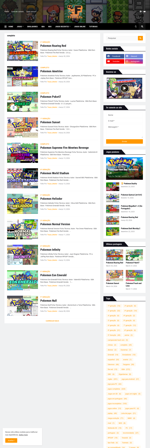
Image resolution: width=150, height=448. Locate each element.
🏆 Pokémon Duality (129, 183)
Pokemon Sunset (50, 122)
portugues (113, 433)
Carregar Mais (52, 321)
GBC (111, 374)
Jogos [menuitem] (19, 26)
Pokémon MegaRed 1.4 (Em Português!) (131, 207)
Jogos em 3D (114, 394)
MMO (131, 418)
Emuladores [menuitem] (32, 26)
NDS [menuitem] (50, 26)
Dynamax (126, 350)
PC (129, 428)
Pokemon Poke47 (50, 96)
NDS (122, 423)
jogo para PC (114, 384)
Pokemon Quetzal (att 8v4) (131, 195)
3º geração (130, 311)
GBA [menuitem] (43, 26)
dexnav (112, 350)
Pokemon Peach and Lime (133, 284)
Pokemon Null (48, 300)
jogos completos (116, 389)
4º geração (129, 316)
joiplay (112, 413)
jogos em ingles (132, 394)
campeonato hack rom (118, 340)
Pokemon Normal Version (55, 224)
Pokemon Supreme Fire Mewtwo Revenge (64, 147)
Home (6, 12)
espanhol (113, 359)
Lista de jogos (128, 413)
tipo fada (113, 443)
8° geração (114, 330)
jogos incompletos (117, 403)
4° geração (113, 316)
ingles (113, 379)
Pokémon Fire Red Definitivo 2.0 (123, 171)
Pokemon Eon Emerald (53, 275)
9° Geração (114, 335)
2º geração (130, 306)
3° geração (114, 311)
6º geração (113, 325)
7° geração (130, 325)
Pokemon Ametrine (51, 71)
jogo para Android (130, 379)
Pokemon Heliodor (51, 198)
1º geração (114, 306)
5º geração (129, 320)
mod (111, 423)
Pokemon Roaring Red (53, 45)
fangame (128, 364)
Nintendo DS (114, 428)
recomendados (130, 433)
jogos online (114, 408)
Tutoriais (127, 443)
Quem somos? (31, 12)
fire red (112, 369)
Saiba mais (23, 435)
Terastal (126, 438)
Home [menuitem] (11, 26)
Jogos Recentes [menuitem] (62, 26)
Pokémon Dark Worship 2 (130, 228)
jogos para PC (132, 408)
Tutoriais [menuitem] (93, 26)
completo (126, 345)
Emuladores (129, 355)
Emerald (113, 355)
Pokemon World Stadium (54, 173)
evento (127, 359)
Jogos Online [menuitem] (79, 26)
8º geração (130, 330)
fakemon (113, 364)
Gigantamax (125, 374)
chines (112, 345)
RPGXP (113, 438)
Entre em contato (17, 12)
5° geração (113, 320)
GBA (125, 369)
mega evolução (115, 418)
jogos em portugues (117, 399)
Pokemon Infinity (50, 249)
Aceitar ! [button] (11, 440)
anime (129, 335)
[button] (6, 26)
